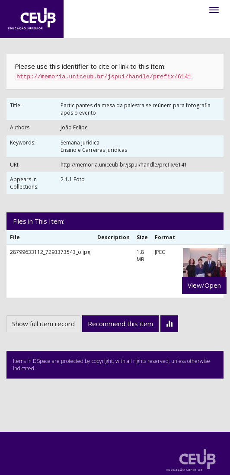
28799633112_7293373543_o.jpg (50, 252)
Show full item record (43, 323)
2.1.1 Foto (73, 179)
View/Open (204, 285)
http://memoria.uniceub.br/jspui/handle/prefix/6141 (124, 164)
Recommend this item (120, 323)
